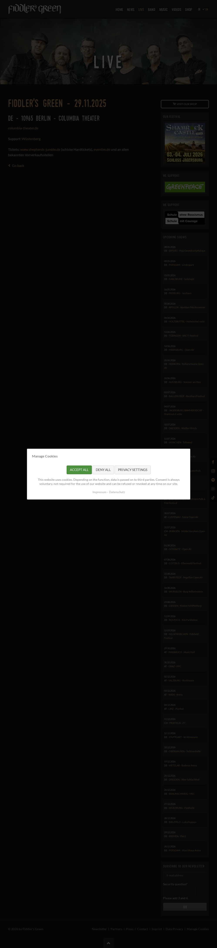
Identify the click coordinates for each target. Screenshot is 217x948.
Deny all (103, 470)
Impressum (99, 492)
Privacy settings (132, 470)
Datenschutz (117, 492)
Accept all (79, 470)
